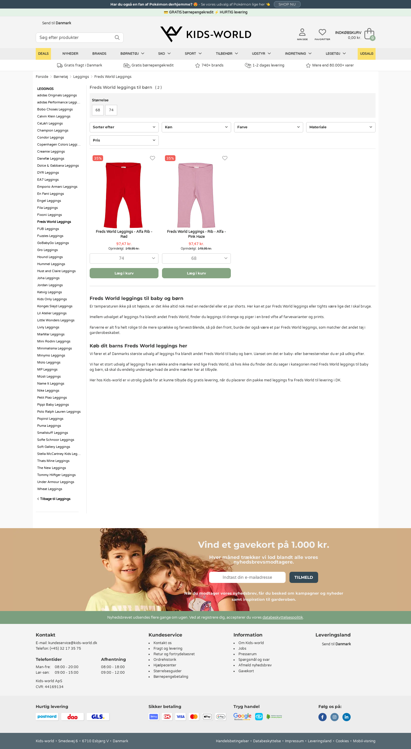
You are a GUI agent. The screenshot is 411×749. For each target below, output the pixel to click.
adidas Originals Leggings (57, 95)
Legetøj (336, 54)
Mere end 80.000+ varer (330, 65)
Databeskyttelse (267, 741)
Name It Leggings (50, 383)
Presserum (247, 654)
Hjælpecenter (165, 665)
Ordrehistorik (165, 660)
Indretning (298, 54)
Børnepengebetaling (171, 677)
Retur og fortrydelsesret (174, 654)
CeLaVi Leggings (50, 123)
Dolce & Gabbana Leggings (58, 166)
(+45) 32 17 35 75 (65, 648)
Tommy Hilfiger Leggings (56, 475)
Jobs (242, 648)
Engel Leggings (49, 201)
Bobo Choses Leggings (55, 109)
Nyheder (70, 54)
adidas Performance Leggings (60, 102)
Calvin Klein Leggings (53, 116)
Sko (164, 54)
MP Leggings (47, 369)
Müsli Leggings (49, 376)
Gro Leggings (47, 250)
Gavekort (246, 671)
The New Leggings (51, 468)
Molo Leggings (48, 362)
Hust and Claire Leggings (56, 271)
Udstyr (261, 54)
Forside (42, 77)
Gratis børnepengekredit (149, 65)
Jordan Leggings (50, 285)
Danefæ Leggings (50, 159)
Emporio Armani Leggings (57, 187)
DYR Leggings (48, 173)
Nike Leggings (48, 391)
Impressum (294, 741)
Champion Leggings (52, 130)
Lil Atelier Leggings (51, 313)
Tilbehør (227, 54)
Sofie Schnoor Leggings (55, 440)
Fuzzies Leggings (50, 236)
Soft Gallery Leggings (53, 447)
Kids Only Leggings (52, 299)
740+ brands (209, 65)
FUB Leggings (48, 229)
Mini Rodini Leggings (53, 341)
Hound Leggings (50, 257)
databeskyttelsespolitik (282, 617)
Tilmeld (303, 577)
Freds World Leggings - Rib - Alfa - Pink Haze (196, 234)
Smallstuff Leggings (52, 433)
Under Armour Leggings (55, 482)
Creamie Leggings (51, 151)
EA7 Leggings (48, 180)
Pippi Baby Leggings (53, 405)
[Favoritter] (152, 158)
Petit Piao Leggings (52, 398)
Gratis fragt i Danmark (79, 65)
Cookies (342, 741)
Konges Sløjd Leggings (54, 306)
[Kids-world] (205, 34)
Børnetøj (132, 54)
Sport (193, 54)
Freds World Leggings (113, 77)
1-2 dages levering (264, 65)
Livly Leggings (48, 327)
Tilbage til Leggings (53, 499)
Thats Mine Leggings (53, 461)
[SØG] (117, 37)
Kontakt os (163, 643)
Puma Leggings (49, 426)
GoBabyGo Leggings (53, 243)
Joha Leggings (48, 278)
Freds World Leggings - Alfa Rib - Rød (124, 234)
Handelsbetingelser (232, 741)
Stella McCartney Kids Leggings (60, 454)
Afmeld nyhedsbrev (255, 665)
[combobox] (124, 258)
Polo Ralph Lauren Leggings (59, 412)
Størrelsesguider (168, 671)
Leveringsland (320, 741)
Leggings (81, 77)
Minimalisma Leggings (54, 348)
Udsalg (366, 54)
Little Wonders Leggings (55, 320)
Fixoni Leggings (49, 215)
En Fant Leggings (50, 194)
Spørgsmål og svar (254, 660)
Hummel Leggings (51, 264)
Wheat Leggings (49, 489)
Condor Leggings (50, 137)
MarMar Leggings (50, 334)
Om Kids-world (251, 643)
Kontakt (45, 635)
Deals (43, 54)
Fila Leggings (47, 208)
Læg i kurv (124, 273)
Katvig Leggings (49, 292)
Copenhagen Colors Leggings (60, 144)
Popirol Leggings (50, 419)
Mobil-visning (364, 741)
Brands (99, 54)
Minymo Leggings (51, 355)
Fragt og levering (168, 648)
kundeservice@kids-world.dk (72, 643)
